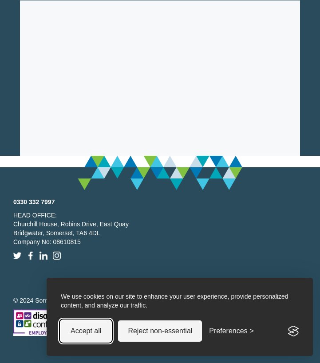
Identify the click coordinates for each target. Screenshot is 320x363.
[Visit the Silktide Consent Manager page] (293, 331)
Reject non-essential (160, 331)
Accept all (86, 331)
